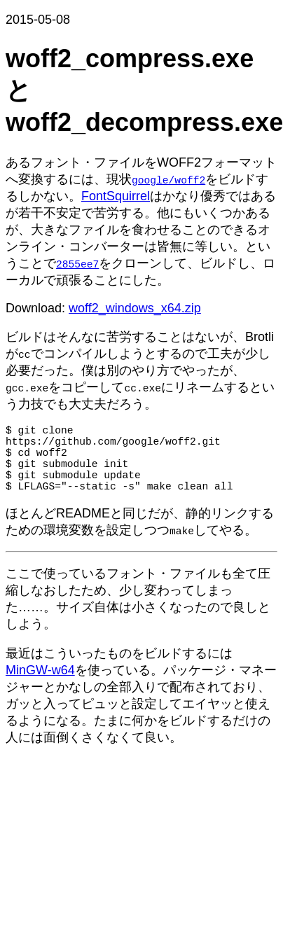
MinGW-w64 (40, 687)
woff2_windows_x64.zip (135, 308)
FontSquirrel (115, 196)
